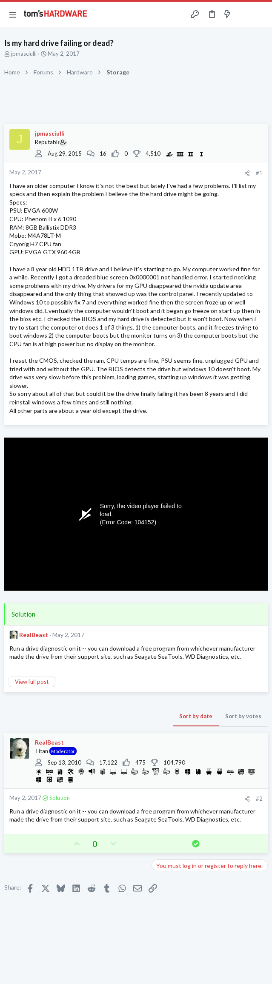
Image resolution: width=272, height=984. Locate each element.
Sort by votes (243, 716)
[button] (12, 14)
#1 (259, 173)
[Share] (247, 173)
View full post (32, 681)
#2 (259, 798)
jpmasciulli (24, 53)
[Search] (260, 14)
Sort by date (195, 716)
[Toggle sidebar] (244, 14)
